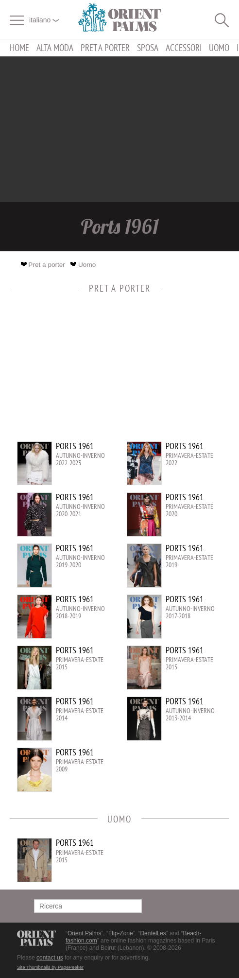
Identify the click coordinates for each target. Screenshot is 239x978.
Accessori (184, 47)
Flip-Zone (120, 933)
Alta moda (54, 47)
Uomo (219, 47)
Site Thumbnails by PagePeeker (50, 967)
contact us (49, 957)
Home (19, 47)
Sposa (147, 47)
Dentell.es (153, 933)
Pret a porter (105, 47)
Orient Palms (84, 933)
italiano (44, 20)
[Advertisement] (119, 129)
